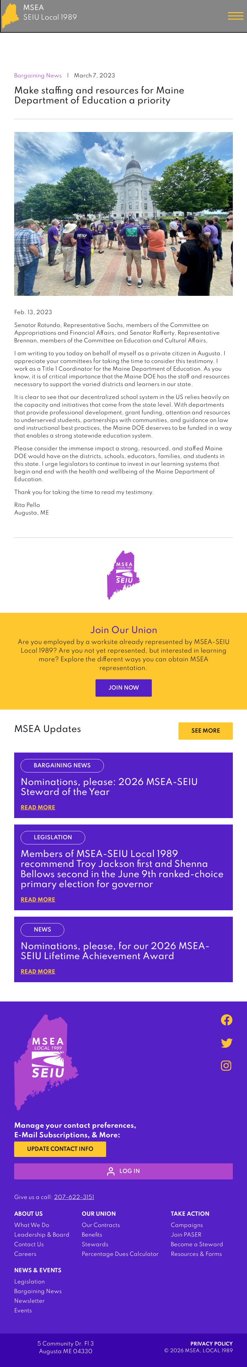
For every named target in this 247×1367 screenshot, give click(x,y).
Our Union (99, 1214)
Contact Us (29, 1245)
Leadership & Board (41, 1235)
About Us (28, 1214)
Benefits (92, 1235)
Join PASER (186, 1235)
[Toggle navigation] (236, 16)
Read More (38, 808)
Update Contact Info (60, 1149)
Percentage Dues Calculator (120, 1254)
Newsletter (29, 1301)
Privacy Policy (211, 1344)
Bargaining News (38, 1291)
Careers (25, 1254)
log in (123, 1171)
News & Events (37, 1271)
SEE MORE (205, 731)
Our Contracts (101, 1225)
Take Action (190, 1214)
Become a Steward (197, 1245)
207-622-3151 (74, 1197)
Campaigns (187, 1225)
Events (23, 1311)
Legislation (29, 1282)
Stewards (95, 1245)
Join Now (123, 688)
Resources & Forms (196, 1254)
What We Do (31, 1225)
